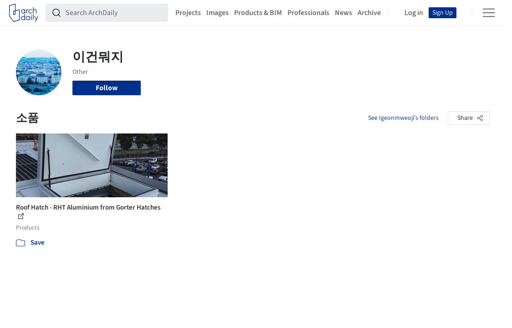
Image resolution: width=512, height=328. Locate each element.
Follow (107, 88)
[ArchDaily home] (23, 13)
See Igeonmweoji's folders (403, 118)
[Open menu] (488, 12)
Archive (369, 13)
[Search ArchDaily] (114, 12)
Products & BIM (258, 13)
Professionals (308, 13)
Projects (188, 13)
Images (217, 13)
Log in (413, 13)
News (343, 13)
